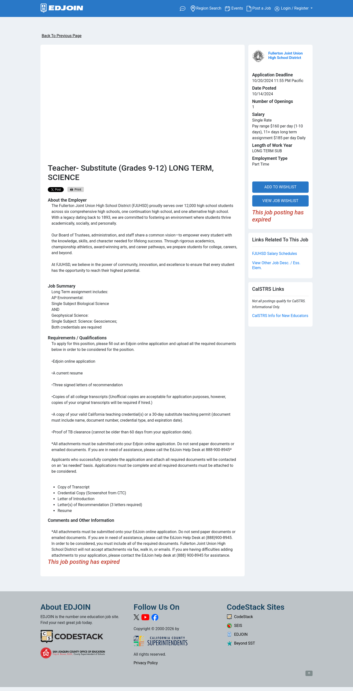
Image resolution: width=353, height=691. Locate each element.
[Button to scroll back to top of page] (309, 673)
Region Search (208, 8)
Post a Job (261, 8)
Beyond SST (241, 643)
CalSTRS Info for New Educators (280, 315)
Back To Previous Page (61, 35)
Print (75, 189)
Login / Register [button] (292, 8)
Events (239, 8)
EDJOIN (237, 634)
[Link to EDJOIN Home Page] (61, 8)
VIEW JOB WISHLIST (280, 200)
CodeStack (240, 616)
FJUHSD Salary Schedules (274, 253)
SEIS (234, 625)
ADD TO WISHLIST (280, 187)
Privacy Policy (146, 663)
